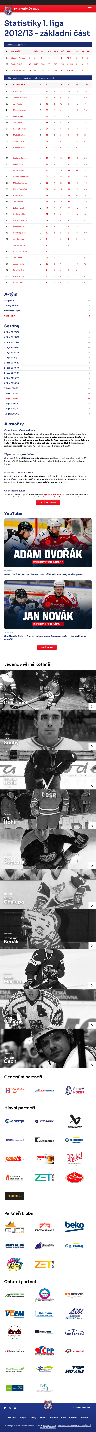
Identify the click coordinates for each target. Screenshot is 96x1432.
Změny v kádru (11, 305)
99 (85, 233)
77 (49, 64)
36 (85, 91)
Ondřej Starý (18, 141)
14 (61, 91)
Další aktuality (48, 502)
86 (85, 158)
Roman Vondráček (21, 177)
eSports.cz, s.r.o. (49, 1426)
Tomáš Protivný (19, 98)
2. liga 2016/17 (11, 378)
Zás (56, 51)
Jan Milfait (17, 258)
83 (85, 98)
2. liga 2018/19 (11, 368)
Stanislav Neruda (18, 58)
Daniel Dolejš (16, 64)
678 (55, 70)
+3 (77, 170)
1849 (36, 64)
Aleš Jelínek (18, 116)
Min (36, 51)
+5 (77, 104)
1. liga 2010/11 (11, 408)
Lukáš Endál (18, 164)
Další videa (47, 647)
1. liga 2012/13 (11, 398)
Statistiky (9, 316)
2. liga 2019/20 (11, 362)
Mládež (43, 1417)
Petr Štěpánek (19, 233)
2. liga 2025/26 (12, 332)
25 (61, 177)
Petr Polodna (18, 170)
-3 (77, 183)
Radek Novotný (19, 129)
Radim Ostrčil (18, 91)
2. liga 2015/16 (11, 383)
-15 (77, 91)
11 (54, 183)
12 (54, 170)
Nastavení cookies (48, 1428)
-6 (77, 129)
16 (85, 116)
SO (77, 51)
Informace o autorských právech (71, 1426)
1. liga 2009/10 (11, 414)
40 (85, 164)
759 (42, 70)
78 (85, 201)
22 (85, 135)
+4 (77, 141)
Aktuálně (12, 1417)
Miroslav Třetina (20, 220)
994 (42, 64)
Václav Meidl (18, 226)
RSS (88, 1426)
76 (85, 110)
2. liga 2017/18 (11, 373)
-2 (76, 116)
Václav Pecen (19, 147)
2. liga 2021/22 (11, 352)
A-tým (23, 1417)
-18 (77, 189)
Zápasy (32, 1417)
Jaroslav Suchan (18, 70)
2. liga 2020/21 (11, 357)
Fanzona (54, 1417)
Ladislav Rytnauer (20, 158)
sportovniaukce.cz (54, 494)
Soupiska (9, 300)
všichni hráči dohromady (44, 78)
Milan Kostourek (20, 183)
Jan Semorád (18, 239)
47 (85, 129)
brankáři (15, 51)
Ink (49, 51)
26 (61, 170)
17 (55, 158)
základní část (12, 44)
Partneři (84, 1417)
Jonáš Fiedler (19, 264)
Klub (63, 1417)
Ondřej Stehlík (19, 214)
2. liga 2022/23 (11, 347)
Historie (73, 1417)
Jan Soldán (17, 122)
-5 (77, 122)
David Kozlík (18, 282)
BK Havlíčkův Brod (26, 8)
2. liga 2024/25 (12, 337)
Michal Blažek (19, 135)
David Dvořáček (20, 251)
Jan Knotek (18, 201)
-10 (77, 110)
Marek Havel (18, 276)
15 (61, 195)
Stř (42, 51)
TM (88, 51)
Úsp (69, 51)
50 (85, 177)
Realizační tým (12, 310)
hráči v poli (19, 84)
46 (85, 122)
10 (61, 104)
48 (85, 208)
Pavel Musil (18, 195)
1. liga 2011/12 (11, 403)
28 (85, 170)
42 (85, 226)
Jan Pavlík (17, 104)
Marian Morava (19, 110)
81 (48, 70)
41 (85, 104)
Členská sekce (81, 1408)
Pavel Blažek (18, 270)
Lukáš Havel (18, 208)
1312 (35, 70)
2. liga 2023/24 (12, 342)
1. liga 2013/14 (11, 393)
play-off (22, 44)
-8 (77, 226)
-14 (77, 233)
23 (61, 158)
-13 (77, 135)
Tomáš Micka (19, 245)
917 (55, 64)
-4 (77, 98)
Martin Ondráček (20, 189)
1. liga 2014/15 (11, 388)
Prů (62, 51)
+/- (77, 84)
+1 (77, 164)
